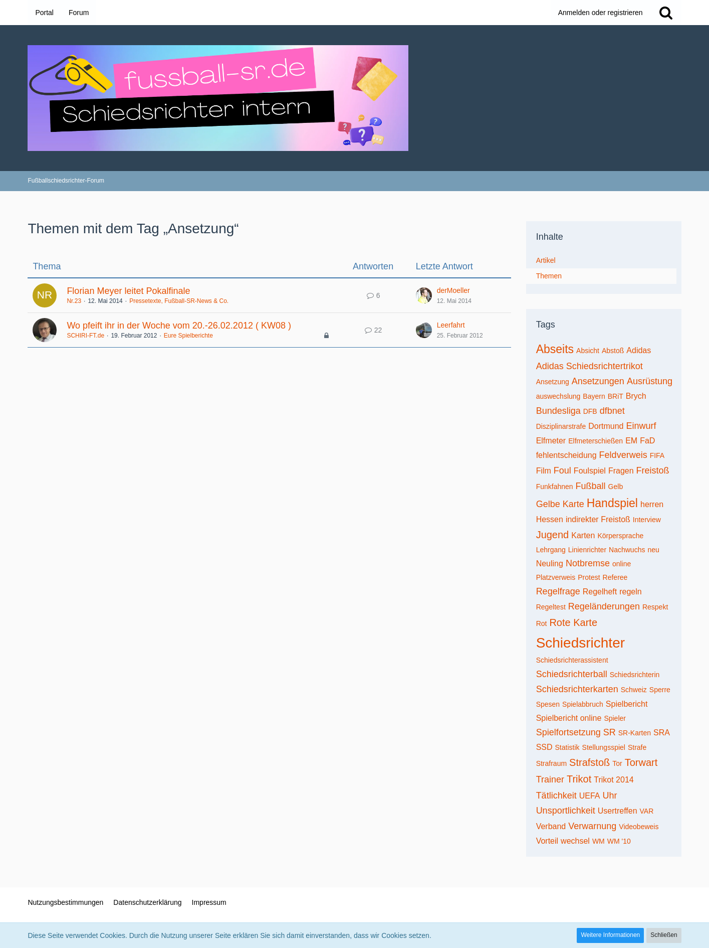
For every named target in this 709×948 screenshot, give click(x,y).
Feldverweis (623, 455)
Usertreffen (617, 811)
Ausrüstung (649, 381)
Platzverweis (556, 577)
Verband (551, 826)
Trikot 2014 (613, 779)
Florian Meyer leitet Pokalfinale (128, 291)
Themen (549, 276)
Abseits (555, 349)
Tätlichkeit (556, 796)
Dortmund (605, 426)
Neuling (549, 563)
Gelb (615, 487)
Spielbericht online (569, 718)
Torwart (641, 762)
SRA (661, 732)
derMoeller (453, 290)
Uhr (609, 796)
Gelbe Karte (560, 504)
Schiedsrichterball (571, 674)
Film (543, 470)
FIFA (657, 455)
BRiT (615, 396)
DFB (590, 411)
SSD (544, 747)
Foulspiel (590, 470)
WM (598, 841)
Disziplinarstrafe (561, 426)
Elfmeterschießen (595, 441)
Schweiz (634, 690)
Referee (615, 577)
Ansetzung (552, 382)
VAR (647, 811)
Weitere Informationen (610, 934)
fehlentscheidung (566, 455)
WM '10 (619, 841)
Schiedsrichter (580, 643)
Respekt (655, 607)
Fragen (621, 470)
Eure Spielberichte (188, 335)
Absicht (587, 351)
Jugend (552, 534)
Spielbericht (627, 704)
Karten (583, 535)
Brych (636, 396)
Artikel (546, 260)
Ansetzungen (598, 381)
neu (653, 550)
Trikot (579, 778)
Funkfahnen (554, 487)
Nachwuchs (627, 550)
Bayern (594, 396)
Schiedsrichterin (635, 675)
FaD (647, 440)
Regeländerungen (604, 606)
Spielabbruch (582, 704)
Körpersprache (620, 536)
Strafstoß (589, 762)
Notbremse (588, 563)
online (621, 564)
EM (631, 440)
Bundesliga (558, 411)
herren (651, 504)
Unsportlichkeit (565, 811)
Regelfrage (558, 591)
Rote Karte (573, 622)
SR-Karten (634, 733)
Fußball (591, 486)
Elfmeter (551, 440)
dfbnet (612, 411)
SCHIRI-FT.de (85, 335)
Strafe (637, 747)
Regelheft (600, 591)
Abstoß (613, 351)
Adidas (638, 350)
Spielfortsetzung (568, 732)
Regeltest (551, 607)
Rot (541, 623)
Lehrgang (551, 550)
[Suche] (665, 12)
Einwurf (641, 426)
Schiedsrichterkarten (577, 689)
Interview (647, 520)
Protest (589, 577)
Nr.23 (74, 300)
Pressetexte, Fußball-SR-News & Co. (178, 300)
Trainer (550, 779)
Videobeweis (638, 827)
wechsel (575, 841)
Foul (562, 470)
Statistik (567, 747)
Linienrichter (587, 550)
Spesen (548, 704)
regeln (630, 591)
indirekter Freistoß (598, 519)
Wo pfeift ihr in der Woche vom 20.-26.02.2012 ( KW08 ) (179, 326)
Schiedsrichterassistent (572, 660)
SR (609, 732)
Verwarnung (592, 826)
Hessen (549, 519)
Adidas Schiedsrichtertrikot (589, 366)
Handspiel (612, 503)
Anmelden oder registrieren (600, 13)
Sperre (659, 690)
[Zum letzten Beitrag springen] (424, 295)
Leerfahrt (451, 325)
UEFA (589, 796)
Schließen (663, 934)
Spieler (615, 718)
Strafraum (551, 763)
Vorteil (547, 841)
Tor (617, 763)
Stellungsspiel (603, 747)
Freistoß (652, 470)
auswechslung (558, 396)
